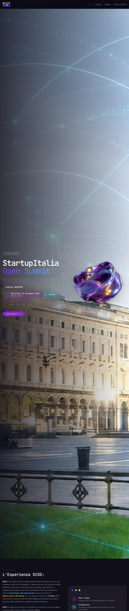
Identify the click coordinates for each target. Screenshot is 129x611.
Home (90, 4)
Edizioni (98, 4)
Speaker (108, 4)
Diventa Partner (120, 4)
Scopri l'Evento (13, 314)
